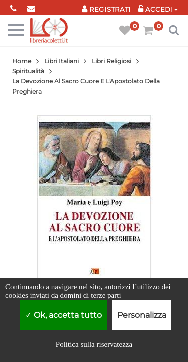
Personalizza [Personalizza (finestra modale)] (141, 315)
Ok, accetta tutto (63, 315)
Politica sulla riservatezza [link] (94, 344)
